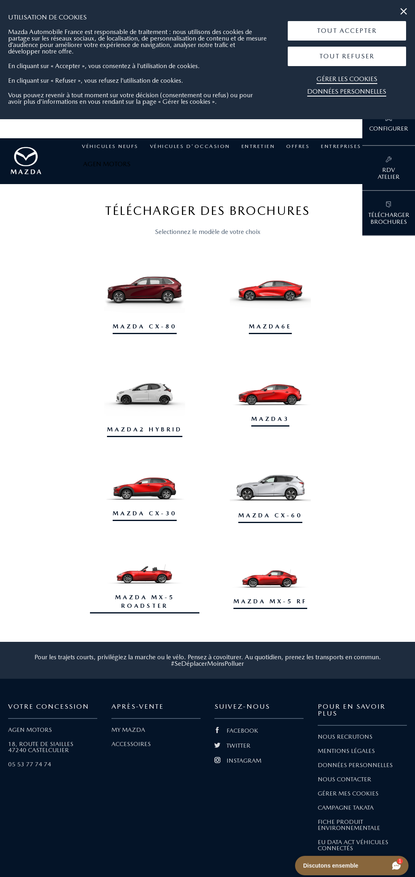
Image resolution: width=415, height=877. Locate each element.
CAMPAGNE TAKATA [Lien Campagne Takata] (346, 807)
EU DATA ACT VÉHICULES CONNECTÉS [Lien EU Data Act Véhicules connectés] (353, 845)
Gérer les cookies (347, 79)
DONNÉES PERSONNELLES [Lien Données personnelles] (355, 765)
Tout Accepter (347, 30)
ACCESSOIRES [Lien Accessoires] (131, 744)
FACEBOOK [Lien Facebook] (236, 730)
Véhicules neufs (110, 146)
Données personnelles (346, 91)
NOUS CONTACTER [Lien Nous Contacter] (344, 779)
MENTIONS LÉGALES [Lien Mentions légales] (346, 751)
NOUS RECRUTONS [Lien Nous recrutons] (345, 736)
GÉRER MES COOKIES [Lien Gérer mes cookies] (348, 793)
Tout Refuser (346, 56)
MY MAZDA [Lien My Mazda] (128, 729)
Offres (298, 146)
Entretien (258, 146)
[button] (347, 30)
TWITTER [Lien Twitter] (232, 745)
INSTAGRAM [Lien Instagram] (237, 760)
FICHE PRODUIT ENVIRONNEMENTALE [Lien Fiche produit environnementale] (349, 825)
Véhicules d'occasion (190, 146)
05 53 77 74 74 (29, 764)
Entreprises (341, 146)
